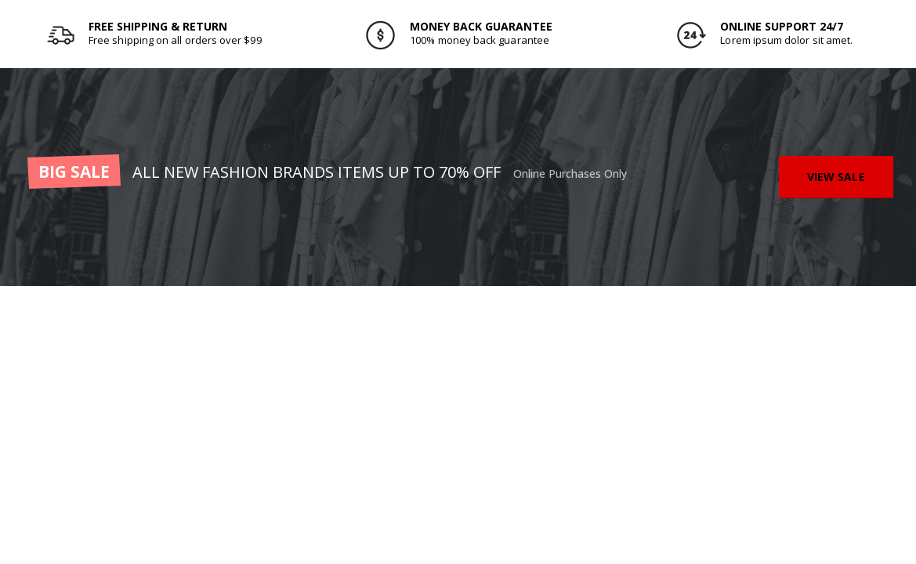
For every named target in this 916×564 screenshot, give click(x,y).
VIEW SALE (836, 176)
